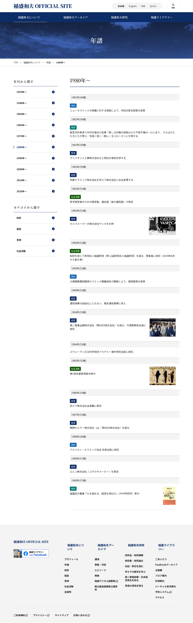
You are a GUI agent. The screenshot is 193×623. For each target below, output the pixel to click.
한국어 (153, 6)
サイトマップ (61, 605)
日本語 (121, 6)
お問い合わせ (80, 605)
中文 (143, 6)
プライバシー (40, 605)
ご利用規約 (19, 605)
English (133, 6)
